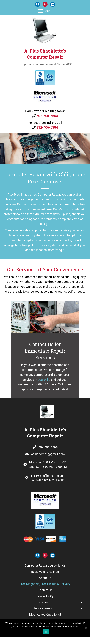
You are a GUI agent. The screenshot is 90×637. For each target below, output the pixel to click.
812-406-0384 (47, 127)
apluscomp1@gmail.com (48, 454)
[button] (37, 4)
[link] (45, 566)
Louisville (44, 379)
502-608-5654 (47, 116)
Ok (45, 632)
